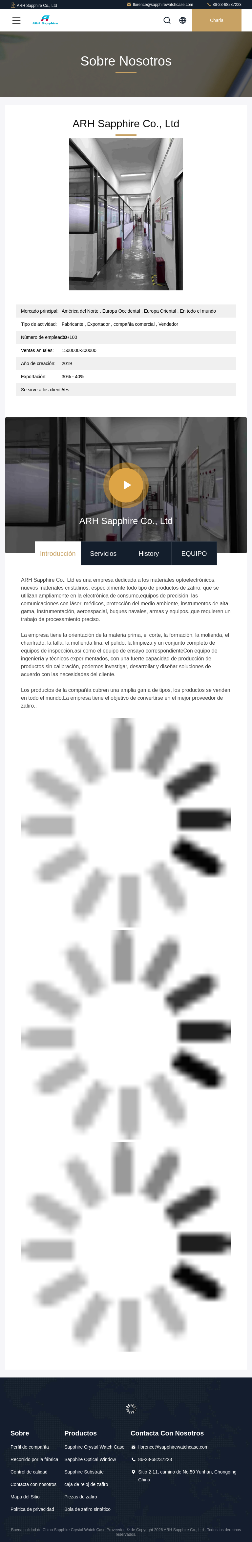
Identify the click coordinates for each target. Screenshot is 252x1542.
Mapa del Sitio (25, 1496)
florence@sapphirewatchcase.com (159, 4)
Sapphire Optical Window (90, 1459)
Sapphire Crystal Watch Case (94, 1447)
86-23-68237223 (224, 4)
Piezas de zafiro (80, 1496)
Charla (216, 20)
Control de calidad (29, 1471)
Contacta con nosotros (33, 1484)
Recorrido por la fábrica (34, 1459)
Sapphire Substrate (84, 1471)
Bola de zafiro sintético (87, 1509)
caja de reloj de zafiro (86, 1484)
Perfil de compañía (29, 1447)
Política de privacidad (32, 1509)
